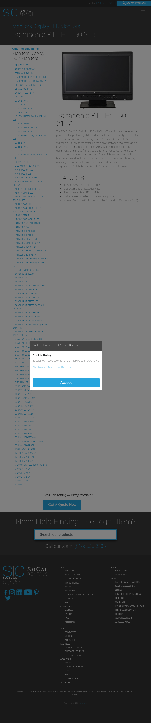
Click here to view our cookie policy (52, 367)
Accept (66, 382)
